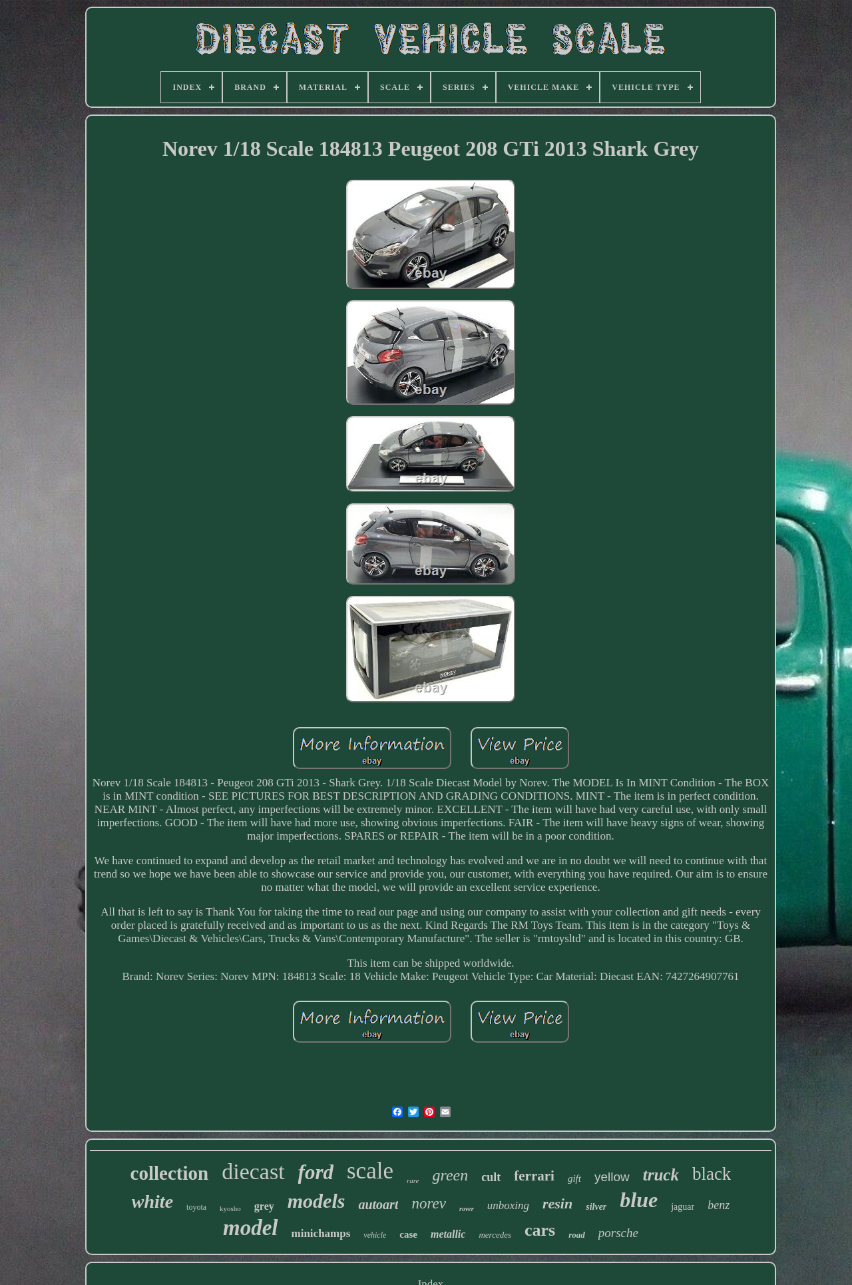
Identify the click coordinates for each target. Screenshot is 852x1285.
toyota (196, 1207)
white (152, 1201)
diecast (253, 1171)
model (250, 1228)
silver (596, 1207)
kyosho (230, 1208)
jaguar (682, 1207)
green (450, 1175)
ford (315, 1172)
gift (574, 1178)
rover (466, 1208)
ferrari (534, 1176)
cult (491, 1177)
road (576, 1235)
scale (370, 1171)
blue (639, 1200)
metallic (448, 1234)
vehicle (374, 1235)
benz (719, 1205)
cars (540, 1230)
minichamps (321, 1233)
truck (661, 1175)
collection (169, 1173)
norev (428, 1203)
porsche (618, 1233)
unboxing (508, 1205)
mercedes (495, 1235)
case (408, 1234)
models (316, 1201)
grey (264, 1206)
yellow (612, 1177)
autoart (378, 1204)
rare (413, 1180)
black (711, 1174)
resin (557, 1203)
